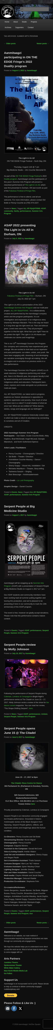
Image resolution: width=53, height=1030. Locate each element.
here (31, 708)
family (16, 211)
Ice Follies (8, 973)
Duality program (10, 179)
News (14, 208)
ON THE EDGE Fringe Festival (28, 176)
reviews (44, 714)
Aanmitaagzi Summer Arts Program (18, 308)
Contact (30, 27)
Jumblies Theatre (11, 962)
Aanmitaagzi (32, 70)
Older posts (10, 44)
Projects (34, 22)
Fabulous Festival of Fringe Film (22, 191)
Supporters (19, 27)
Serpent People (10, 717)
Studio (24, 22)
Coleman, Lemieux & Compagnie (17, 696)
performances (25, 211)
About (15, 22)
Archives (8, 27)
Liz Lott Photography (25, 480)
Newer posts (43, 44)
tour (31, 914)
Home (7, 22)
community (8, 211)
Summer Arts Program (31, 495)
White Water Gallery (12, 968)
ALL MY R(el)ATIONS (31, 208)
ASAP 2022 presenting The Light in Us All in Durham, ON (20, 230)
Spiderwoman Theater (13, 965)
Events (14, 492)
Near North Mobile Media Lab (15, 971)
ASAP (43, 208)
